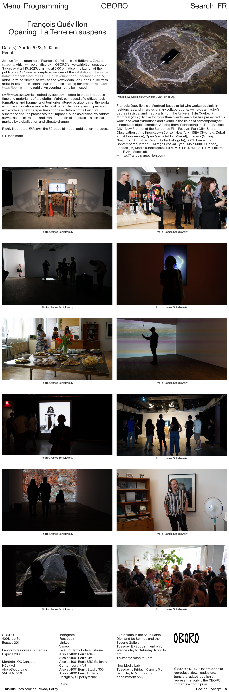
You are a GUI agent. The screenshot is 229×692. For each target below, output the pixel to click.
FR (222, 5)
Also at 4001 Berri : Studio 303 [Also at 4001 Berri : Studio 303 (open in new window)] (81, 669)
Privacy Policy (48, 689)
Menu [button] (12, 5)
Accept (216, 689)
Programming (46, 5)
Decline (201, 689)
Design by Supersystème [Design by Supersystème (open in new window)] (78, 677)
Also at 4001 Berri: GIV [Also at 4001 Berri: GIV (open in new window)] (75, 658)
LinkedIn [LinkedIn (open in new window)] (65, 642)
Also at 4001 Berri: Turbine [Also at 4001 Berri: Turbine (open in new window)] (79, 673)
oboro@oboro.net (15, 669)
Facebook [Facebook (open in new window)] (66, 639)
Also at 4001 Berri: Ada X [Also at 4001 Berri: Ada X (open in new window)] (77, 654)
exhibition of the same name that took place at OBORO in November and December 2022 (55, 74)
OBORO (114, 6)
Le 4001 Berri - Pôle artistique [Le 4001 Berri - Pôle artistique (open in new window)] (81, 650)
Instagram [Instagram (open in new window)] (67, 635)
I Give (63, 684)
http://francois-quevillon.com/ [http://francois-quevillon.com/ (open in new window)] (142, 155)
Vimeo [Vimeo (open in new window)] (64, 646)
